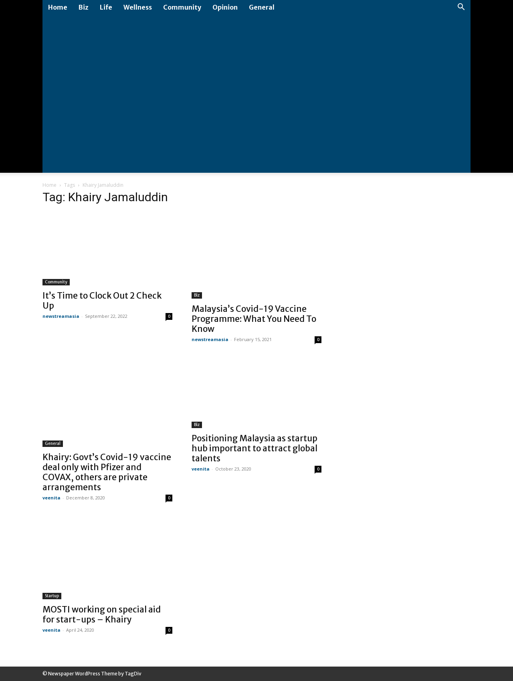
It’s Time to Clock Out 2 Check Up (102, 300)
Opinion (225, 7)
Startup (52, 595)
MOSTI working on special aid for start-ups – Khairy (101, 614)
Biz (84, 7)
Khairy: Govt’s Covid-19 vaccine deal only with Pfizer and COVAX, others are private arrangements (106, 472)
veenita (51, 498)
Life (106, 7)
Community (182, 7)
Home (57, 7)
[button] (461, 8)
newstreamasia (60, 316)
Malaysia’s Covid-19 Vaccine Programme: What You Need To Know (254, 318)
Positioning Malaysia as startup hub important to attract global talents (254, 448)
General (262, 7)
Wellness (137, 7)
